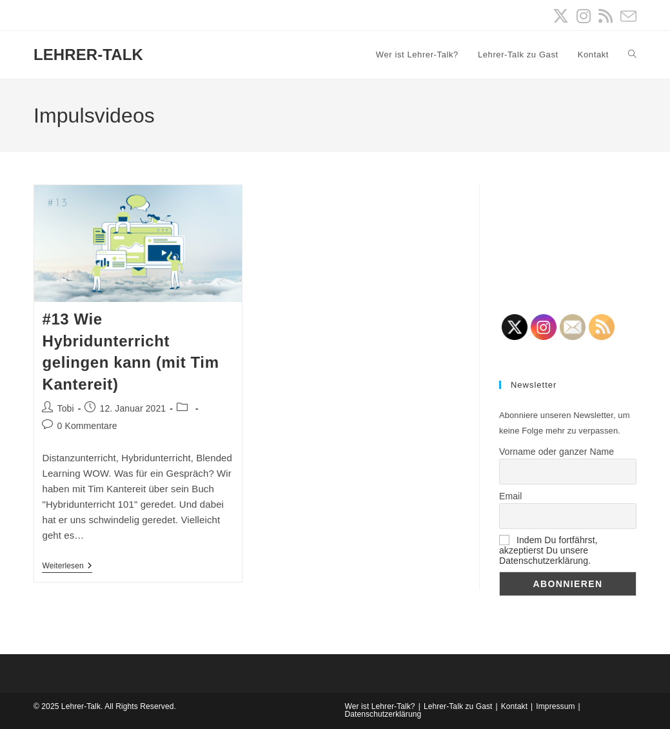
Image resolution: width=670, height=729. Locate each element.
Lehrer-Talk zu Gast (458, 706)
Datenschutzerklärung (383, 714)
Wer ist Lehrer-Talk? (380, 706)
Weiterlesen (67, 566)
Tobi (65, 408)
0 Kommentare (87, 426)
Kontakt (514, 706)
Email (510, 496)
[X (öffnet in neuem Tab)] (561, 16)
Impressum (555, 706)
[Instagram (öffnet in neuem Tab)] (584, 16)
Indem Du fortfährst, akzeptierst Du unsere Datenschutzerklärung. (548, 550)
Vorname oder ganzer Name (556, 451)
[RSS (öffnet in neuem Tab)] (605, 16)
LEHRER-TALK (88, 54)
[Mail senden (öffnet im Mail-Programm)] (626, 16)
